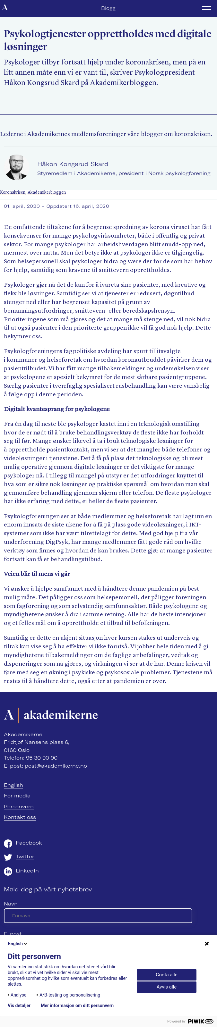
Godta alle (166, 975)
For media (17, 796)
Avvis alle (167, 987)
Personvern (19, 807)
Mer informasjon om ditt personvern (77, 1005)
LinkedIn (27, 871)
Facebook (29, 843)
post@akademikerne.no (56, 766)
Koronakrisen (12, 192)
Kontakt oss (20, 817)
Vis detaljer (19, 1005)
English (13, 785)
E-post (13, 934)
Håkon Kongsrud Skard (72, 164)
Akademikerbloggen (47, 192)
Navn (11, 904)
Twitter (25, 857)
